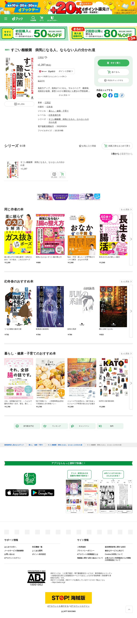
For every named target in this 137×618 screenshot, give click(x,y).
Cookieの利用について (114, 554)
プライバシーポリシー (85, 551)
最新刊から (127, 154)
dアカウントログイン (12, 558)
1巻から (115, 154)
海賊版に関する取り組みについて (90, 558)
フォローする (45, 57)
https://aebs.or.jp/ (58, 582)
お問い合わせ (9, 554)
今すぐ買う (116, 63)
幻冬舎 (50, 107)
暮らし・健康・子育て (59, 111)
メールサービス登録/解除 (14, 551)
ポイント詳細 (65, 71)
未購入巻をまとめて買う (119, 146)
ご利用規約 (81, 547)
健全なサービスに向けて (114, 551)
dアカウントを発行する (58, 606)
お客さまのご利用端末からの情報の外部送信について (118, 559)
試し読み (21, 104)
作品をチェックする (115, 80)
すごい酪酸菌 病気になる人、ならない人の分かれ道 (42, 163)
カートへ (116, 72)
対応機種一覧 (37, 547)
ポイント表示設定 (39, 554)
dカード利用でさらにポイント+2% (51, 76)
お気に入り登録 (89, 146)
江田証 (41, 57)
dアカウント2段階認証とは (87, 554)
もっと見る (125, 209)
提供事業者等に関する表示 (115, 547)
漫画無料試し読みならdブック (14, 445)
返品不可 (41, 81)
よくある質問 (37, 551)
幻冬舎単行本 (55, 115)
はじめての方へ (10, 547)
